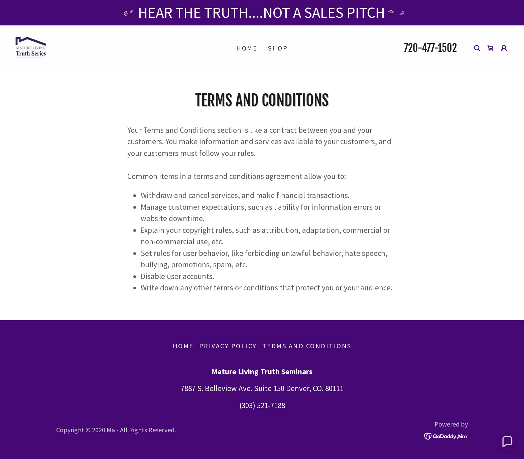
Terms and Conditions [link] (307, 346)
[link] (30, 47)
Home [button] (183, 346)
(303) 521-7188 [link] (262, 405)
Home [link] (246, 48)
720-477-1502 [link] (430, 48)
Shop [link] (278, 48)
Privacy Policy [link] (228, 346)
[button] (504, 48)
